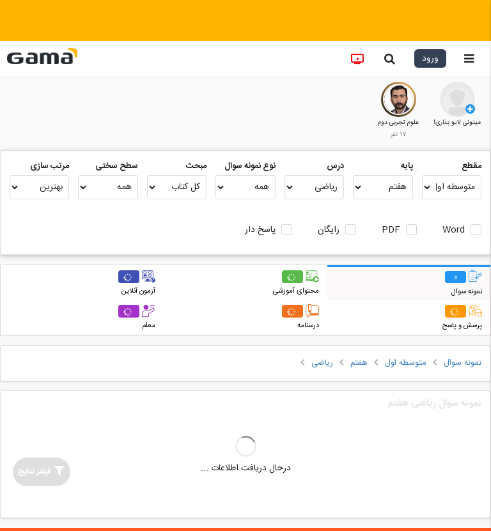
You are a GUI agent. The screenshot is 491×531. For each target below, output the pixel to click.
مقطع (471, 166)
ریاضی (322, 363)
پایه (407, 166)
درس (335, 166)
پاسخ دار (260, 230)
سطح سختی (116, 166)
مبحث (196, 166)
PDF (391, 230)
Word (453, 230)
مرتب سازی (49, 166)
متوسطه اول (405, 363)
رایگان (328, 230)
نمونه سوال (462, 363)
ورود (430, 58)
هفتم (359, 363)
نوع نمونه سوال (250, 166)
